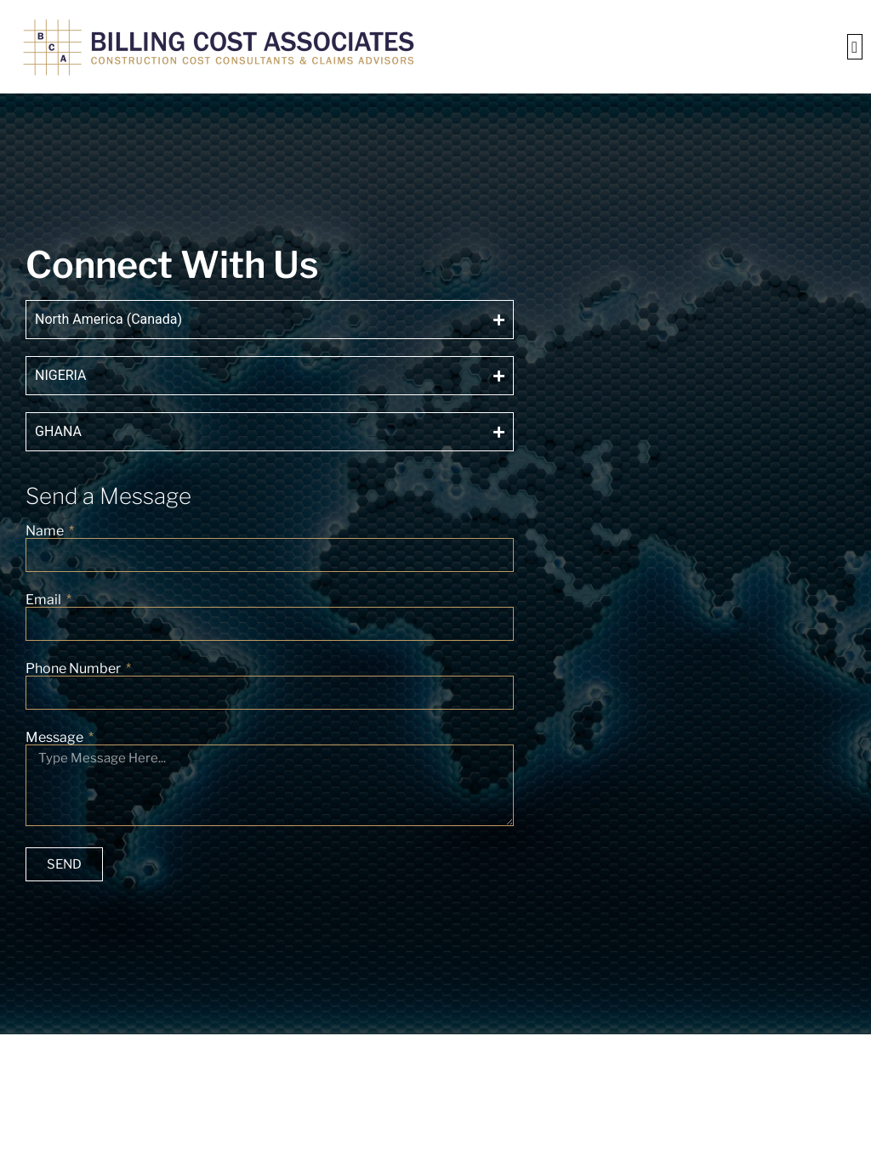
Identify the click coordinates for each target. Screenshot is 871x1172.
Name (46, 531)
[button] (854, 47)
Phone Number (74, 669)
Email (45, 600)
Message (56, 738)
